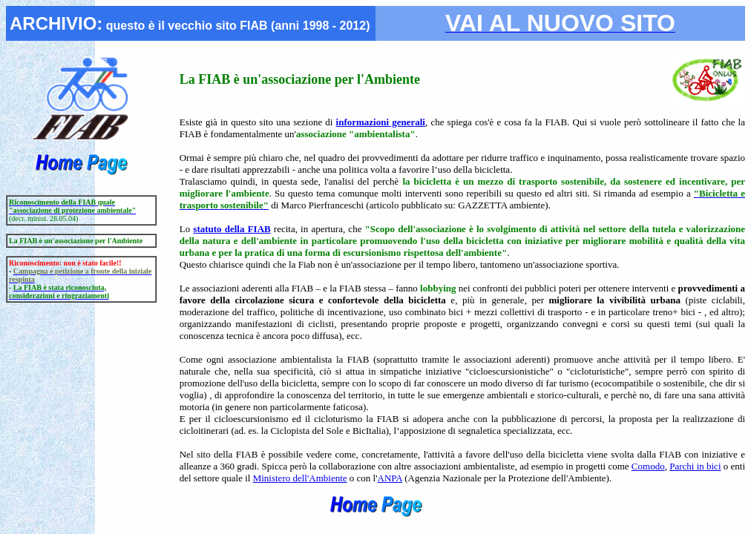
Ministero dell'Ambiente (300, 478)
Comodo (648, 466)
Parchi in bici (695, 466)
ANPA (390, 478)
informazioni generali (380, 122)
